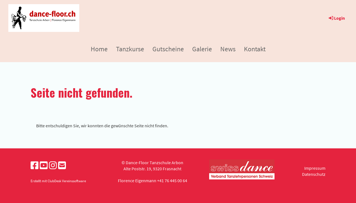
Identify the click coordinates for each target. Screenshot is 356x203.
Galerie (202, 49)
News (228, 49)
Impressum (314, 168)
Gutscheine (168, 49)
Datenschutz (313, 174)
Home (99, 49)
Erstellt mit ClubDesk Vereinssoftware (58, 181)
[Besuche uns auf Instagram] (53, 165)
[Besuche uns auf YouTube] (44, 165)
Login (336, 18)
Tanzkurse (130, 49)
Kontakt (255, 49)
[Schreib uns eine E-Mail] (62, 165)
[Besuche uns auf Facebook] (34, 165)
